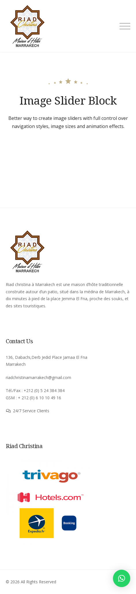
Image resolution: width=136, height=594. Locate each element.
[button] (121, 578)
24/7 (17, 410)
